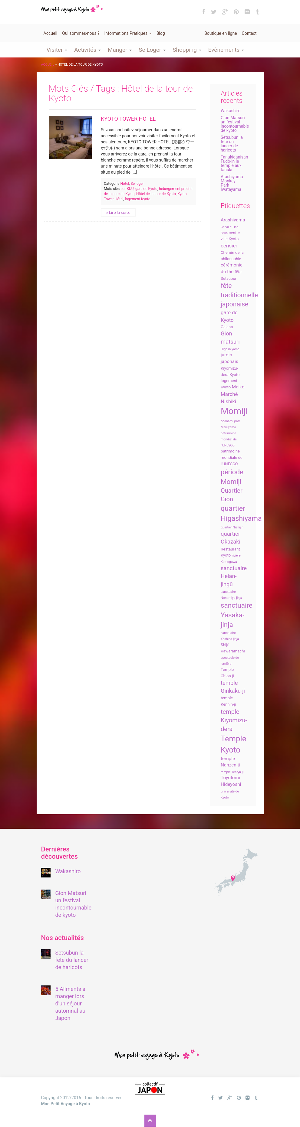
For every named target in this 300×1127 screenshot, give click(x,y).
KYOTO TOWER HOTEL (128, 119)
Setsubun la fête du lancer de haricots (232, 143)
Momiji (234, 411)
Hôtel (124, 183)
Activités (87, 49)
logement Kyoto (137, 199)
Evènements (226, 49)
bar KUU (127, 189)
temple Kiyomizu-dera (234, 720)
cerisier (229, 246)
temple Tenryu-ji (232, 772)
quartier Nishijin (232, 527)
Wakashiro (230, 110)
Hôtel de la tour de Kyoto (156, 194)
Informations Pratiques (128, 33)
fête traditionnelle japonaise (239, 295)
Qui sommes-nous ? (80, 33)
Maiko (238, 387)
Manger (120, 49)
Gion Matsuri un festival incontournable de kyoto (235, 124)
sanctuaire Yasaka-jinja (236, 615)
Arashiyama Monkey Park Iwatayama (232, 183)
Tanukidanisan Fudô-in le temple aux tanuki (234, 163)
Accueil (51, 33)
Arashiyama (233, 220)
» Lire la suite (118, 212)
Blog (161, 33)
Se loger (137, 183)
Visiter (57, 49)
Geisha (227, 327)
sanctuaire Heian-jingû (234, 576)
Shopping (187, 49)
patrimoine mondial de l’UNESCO (229, 439)
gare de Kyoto (146, 189)
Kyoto (234, 374)
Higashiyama (230, 349)
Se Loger (152, 49)
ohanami (227, 421)
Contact (249, 33)
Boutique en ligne (220, 33)
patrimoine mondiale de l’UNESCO (231, 457)
